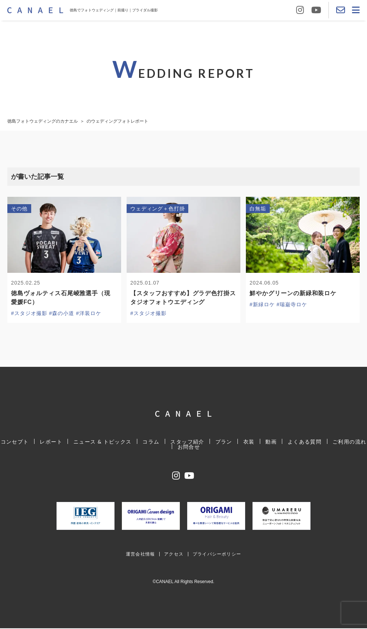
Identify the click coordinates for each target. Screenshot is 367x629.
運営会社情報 (140, 554)
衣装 (248, 442)
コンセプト (16, 442)
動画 (270, 442)
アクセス (174, 554)
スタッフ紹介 (187, 442)
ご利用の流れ (348, 442)
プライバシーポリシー (217, 554)
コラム (151, 442)
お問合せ (189, 447)
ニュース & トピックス (103, 442)
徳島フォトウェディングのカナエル (42, 121)
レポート (52, 442)
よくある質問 (303, 442)
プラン (223, 442)
